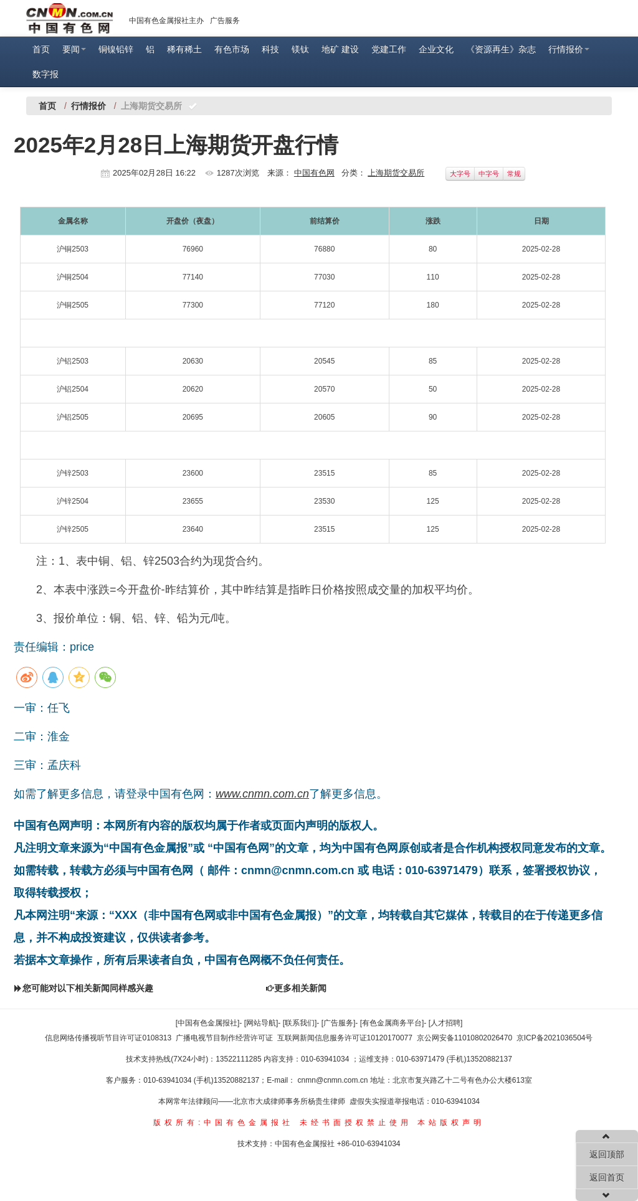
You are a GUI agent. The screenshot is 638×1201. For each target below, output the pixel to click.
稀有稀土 (184, 49)
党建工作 (388, 49)
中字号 (488, 173)
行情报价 (568, 49)
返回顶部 (606, 1154)
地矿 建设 (340, 49)
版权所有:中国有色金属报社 (223, 1122)
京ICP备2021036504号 (555, 1038)
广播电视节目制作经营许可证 (224, 1038)
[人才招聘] (446, 1023)
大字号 (460, 173)
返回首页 (606, 1177)
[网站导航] (261, 1023)
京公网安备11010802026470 (464, 1038)
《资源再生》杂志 (501, 49)
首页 (41, 49)
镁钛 (300, 49)
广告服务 (225, 20)
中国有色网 (314, 172)
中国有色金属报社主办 (166, 20)
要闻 (74, 49)
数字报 (45, 74)
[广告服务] (338, 1023)
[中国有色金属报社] (208, 1023)
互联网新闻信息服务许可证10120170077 (344, 1038)
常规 (514, 173)
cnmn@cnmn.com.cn (334, 1080)
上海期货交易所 (396, 172)
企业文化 (436, 49)
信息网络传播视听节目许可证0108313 (108, 1038)
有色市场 (231, 49)
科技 (270, 49)
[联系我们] (300, 1023)
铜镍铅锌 (115, 49)
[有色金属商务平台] (392, 1023)
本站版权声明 (451, 1122)
